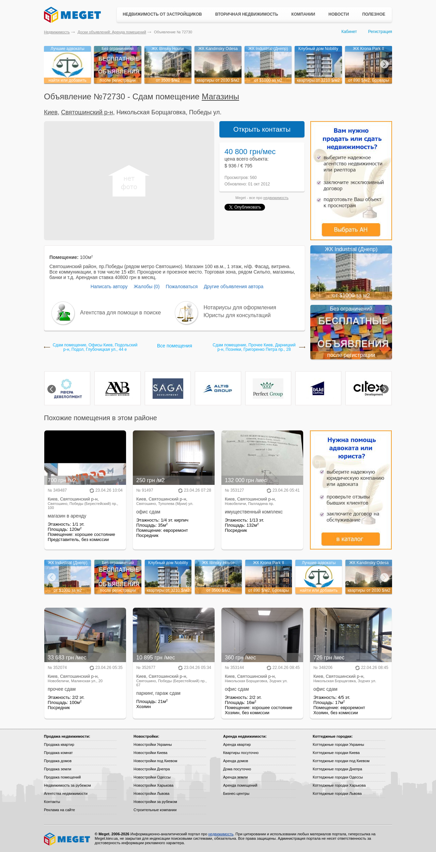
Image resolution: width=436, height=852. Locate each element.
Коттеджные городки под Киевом (341, 761)
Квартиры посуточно (241, 753)
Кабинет (349, 31)
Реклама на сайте (59, 810)
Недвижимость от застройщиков (162, 14)
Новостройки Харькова (153, 785)
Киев (51, 112)
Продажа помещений (62, 777)
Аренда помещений (240, 785)
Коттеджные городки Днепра (337, 769)
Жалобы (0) (146, 286)
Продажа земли (57, 769)
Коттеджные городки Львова (337, 793)
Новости (338, 14)
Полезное (373, 14)
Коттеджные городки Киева (336, 753)
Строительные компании (155, 810)
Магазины (220, 96)
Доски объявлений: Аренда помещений (112, 32)
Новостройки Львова (151, 793)
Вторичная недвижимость (246, 14)
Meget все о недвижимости (67, 839)
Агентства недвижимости (66, 793)
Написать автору (109, 286)
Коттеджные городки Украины (338, 744)
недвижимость (276, 198)
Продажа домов (58, 761)
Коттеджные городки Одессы (338, 777)
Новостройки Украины (153, 744)
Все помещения (174, 345)
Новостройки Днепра (152, 769)
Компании (303, 14)
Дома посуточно (237, 769)
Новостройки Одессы (152, 777)
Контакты (52, 802)
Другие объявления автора (233, 286)
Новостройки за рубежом (155, 802)
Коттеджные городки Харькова (339, 785)
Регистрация (380, 31)
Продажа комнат (58, 753)
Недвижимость (57, 32)
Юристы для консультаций (237, 315)
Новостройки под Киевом (155, 761)
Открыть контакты (262, 129)
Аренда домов (235, 761)
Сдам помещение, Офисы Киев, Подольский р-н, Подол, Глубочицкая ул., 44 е (95, 347)
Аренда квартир (237, 744)
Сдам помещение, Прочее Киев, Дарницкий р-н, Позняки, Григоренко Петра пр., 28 (254, 347)
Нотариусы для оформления (240, 307)
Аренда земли (235, 777)
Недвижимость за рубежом (67, 785)
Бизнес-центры (236, 793)
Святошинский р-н (87, 112)
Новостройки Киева (150, 753)
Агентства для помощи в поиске (120, 312)
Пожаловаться (182, 286)
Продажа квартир (59, 744)
